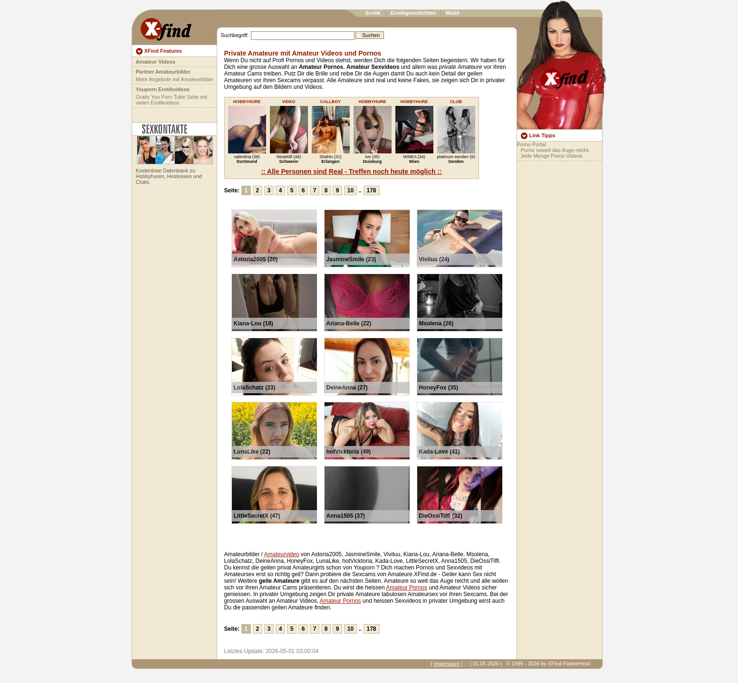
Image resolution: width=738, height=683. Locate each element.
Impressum (447, 663)
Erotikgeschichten (413, 13)
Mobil (453, 13)
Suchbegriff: (235, 35)
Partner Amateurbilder (163, 72)
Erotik (373, 13)
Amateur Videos (156, 62)
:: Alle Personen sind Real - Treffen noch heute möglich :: (351, 171)
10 (350, 190)
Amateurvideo (281, 554)
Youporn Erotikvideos (163, 89)
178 (371, 190)
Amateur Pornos (406, 587)
